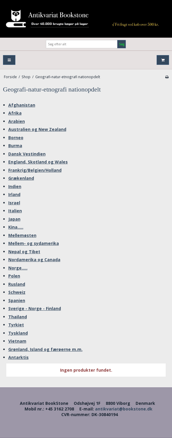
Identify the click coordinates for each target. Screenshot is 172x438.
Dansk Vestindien (27, 154)
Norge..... (18, 268)
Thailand (17, 317)
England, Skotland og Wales (38, 162)
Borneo (15, 137)
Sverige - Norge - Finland (34, 308)
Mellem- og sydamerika (33, 243)
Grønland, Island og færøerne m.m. (45, 349)
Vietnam (17, 341)
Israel (14, 203)
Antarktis (18, 357)
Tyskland (18, 333)
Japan (14, 219)
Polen (14, 276)
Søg (121, 44)
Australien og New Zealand (37, 129)
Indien (14, 186)
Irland (14, 194)
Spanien (16, 300)
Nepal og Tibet (24, 251)
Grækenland (21, 178)
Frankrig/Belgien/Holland (35, 170)
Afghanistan (21, 105)
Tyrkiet (16, 325)
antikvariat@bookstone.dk (123, 409)
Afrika (15, 113)
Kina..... (15, 227)
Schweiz (16, 292)
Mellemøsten (22, 235)
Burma (15, 145)
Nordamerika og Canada (34, 259)
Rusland (16, 284)
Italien (15, 211)
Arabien (16, 121)
